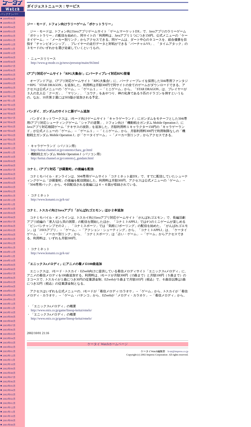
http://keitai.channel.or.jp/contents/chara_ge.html (61, 150)
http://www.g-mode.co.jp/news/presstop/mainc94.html (65, 62)
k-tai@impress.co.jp (178, 351)
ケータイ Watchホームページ (107, 344)
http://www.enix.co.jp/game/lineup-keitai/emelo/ (61, 310)
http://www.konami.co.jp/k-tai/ (50, 199)
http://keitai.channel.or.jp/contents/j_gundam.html (62, 158)
